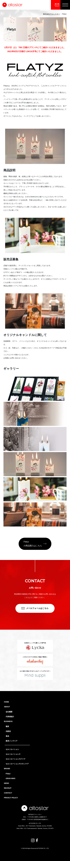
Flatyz (8, 774)
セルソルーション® (13, 754)
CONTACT (8, 793)
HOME (6, 702)
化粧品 (8, 731)
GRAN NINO (10, 778)
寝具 (7, 726)
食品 (7, 736)
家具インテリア (11, 741)
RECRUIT (7, 788)
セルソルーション (12, 749)
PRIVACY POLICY (11, 798)
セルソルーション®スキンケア (17, 764)
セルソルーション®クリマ (15, 759)
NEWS (6, 783)
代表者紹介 (10, 717)
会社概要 (9, 712)
